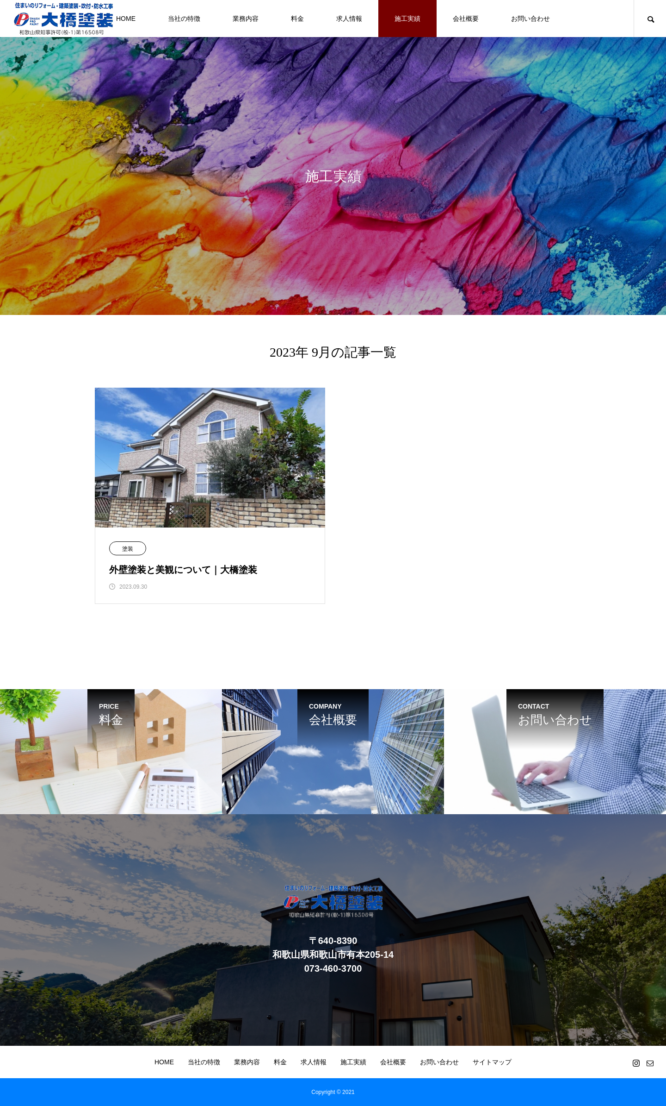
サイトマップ (492, 1062)
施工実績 (407, 18)
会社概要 (466, 18)
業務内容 (246, 18)
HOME (126, 18)
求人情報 (349, 18)
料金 (297, 18)
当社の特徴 (184, 18)
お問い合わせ (530, 18)
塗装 (127, 549)
